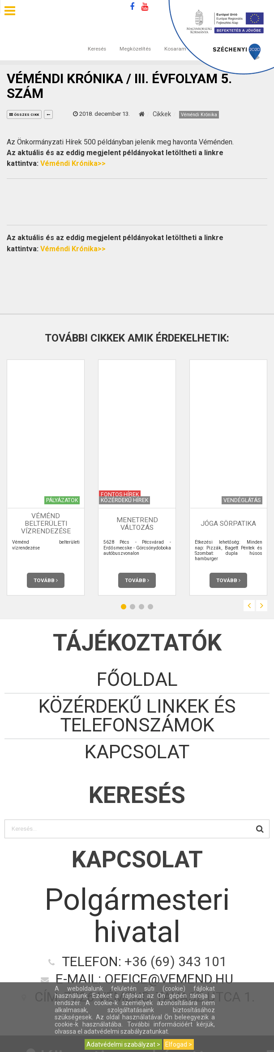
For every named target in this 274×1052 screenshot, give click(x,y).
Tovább (46, 580)
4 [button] (150, 607)
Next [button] (261, 605)
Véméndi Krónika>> (73, 163)
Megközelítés (135, 39)
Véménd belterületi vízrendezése (46, 523)
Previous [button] (249, 605)
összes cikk (24, 115)
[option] (45, 477)
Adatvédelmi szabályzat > (123, 1044)
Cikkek (162, 114)
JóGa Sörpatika (228, 524)
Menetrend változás (137, 524)
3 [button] (141, 607)
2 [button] (132, 607)
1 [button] (123, 607)
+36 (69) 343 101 (175, 961)
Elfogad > (178, 1044)
